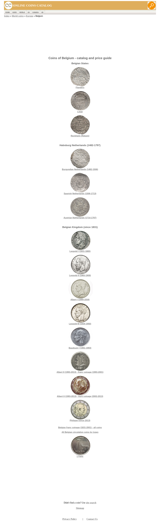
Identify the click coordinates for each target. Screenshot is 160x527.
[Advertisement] (80, 36)
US (29, 12)
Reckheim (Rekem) (80, 126)
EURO (14, 12)
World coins (18, 16)
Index (7, 16)
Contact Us (92, 519)
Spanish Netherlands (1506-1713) (80, 184)
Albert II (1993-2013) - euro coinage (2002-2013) (80, 386)
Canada (35, 12)
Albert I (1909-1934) (80, 290)
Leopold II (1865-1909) (80, 266)
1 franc (80, 456)
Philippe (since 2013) (80, 411)
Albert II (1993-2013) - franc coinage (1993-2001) (80, 362)
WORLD (22, 12)
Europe (29, 16)
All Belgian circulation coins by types (80, 432)
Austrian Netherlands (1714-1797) (80, 208)
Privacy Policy (69, 519)
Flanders (80, 78)
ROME (7, 12)
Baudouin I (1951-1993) (80, 338)
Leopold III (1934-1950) (80, 314)
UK (42, 12)
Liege (80, 102)
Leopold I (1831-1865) (80, 241)
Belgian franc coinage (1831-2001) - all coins (80, 427)
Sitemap (80, 508)
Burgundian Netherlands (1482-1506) (80, 160)
